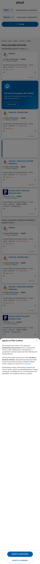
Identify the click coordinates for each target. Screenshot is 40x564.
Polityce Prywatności (25, 364)
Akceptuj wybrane (20, 560)
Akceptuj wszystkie (20, 554)
